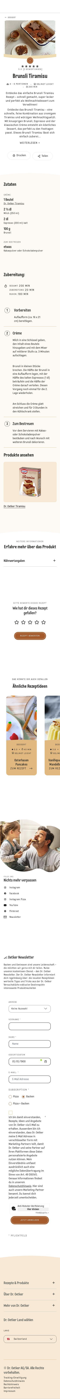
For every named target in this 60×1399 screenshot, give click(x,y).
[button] (30, 63)
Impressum (10, 1391)
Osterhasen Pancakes (21, 735)
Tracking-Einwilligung (15, 1378)
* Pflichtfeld (18, 1236)
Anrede (13, 1002)
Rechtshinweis (11, 1384)
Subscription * (19, 1090)
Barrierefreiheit (12, 1388)
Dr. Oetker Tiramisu (14, 204)
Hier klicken (33, 1209)
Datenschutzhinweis (14, 1381)
